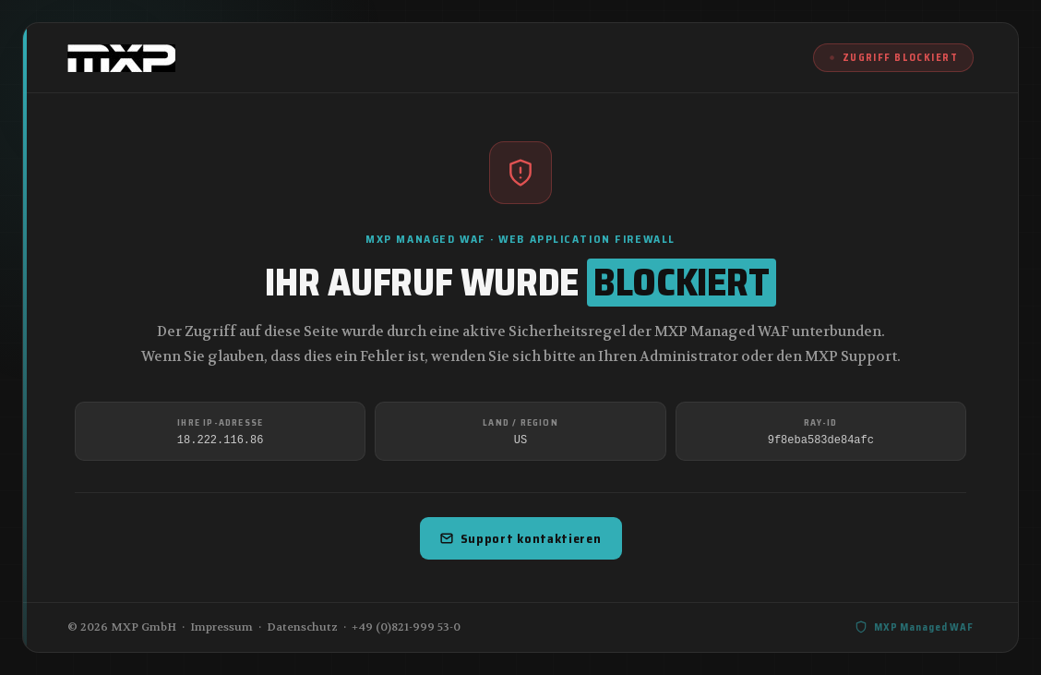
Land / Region (520, 422)
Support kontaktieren (521, 538)
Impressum (221, 627)
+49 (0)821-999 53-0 (406, 627)
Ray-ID (820, 422)
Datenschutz (302, 627)
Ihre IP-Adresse (220, 422)
